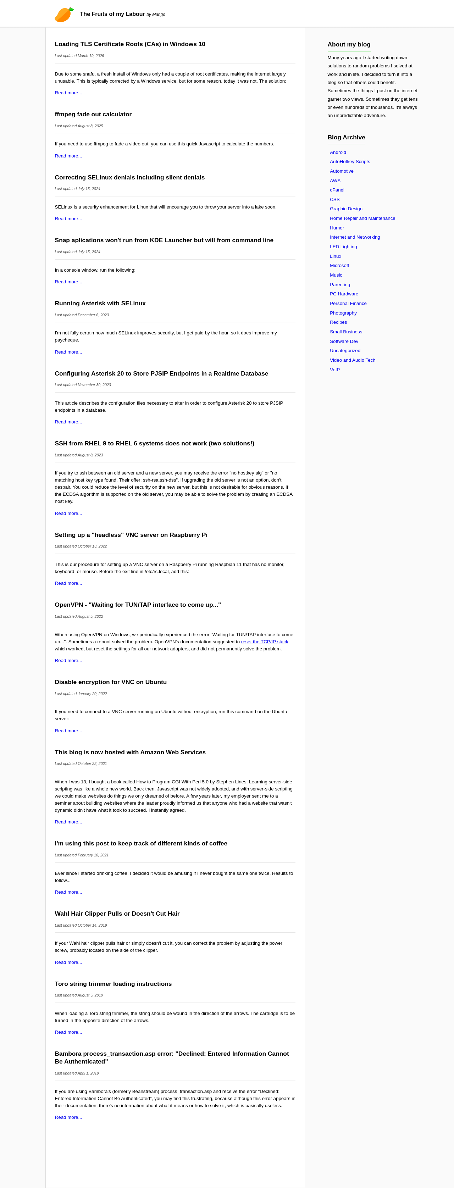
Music (336, 275)
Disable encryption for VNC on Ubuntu (111, 681)
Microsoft (339, 265)
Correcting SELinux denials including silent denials (130, 177)
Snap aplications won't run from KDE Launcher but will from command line (164, 240)
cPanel (337, 190)
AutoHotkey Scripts (350, 161)
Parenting (340, 284)
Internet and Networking (355, 237)
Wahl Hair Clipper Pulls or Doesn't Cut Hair (117, 913)
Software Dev (344, 341)
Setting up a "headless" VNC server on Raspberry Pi (131, 534)
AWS (335, 180)
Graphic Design (346, 208)
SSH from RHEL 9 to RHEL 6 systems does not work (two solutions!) (155, 443)
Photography (343, 313)
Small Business (346, 331)
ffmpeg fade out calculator (93, 114)
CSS (334, 199)
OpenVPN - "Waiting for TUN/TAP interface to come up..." (138, 604)
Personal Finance (348, 303)
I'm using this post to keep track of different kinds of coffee (141, 843)
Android (338, 152)
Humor (337, 228)
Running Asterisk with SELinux (100, 303)
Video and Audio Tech (352, 360)
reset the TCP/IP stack (264, 641)
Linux (335, 256)
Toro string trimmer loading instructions (113, 983)
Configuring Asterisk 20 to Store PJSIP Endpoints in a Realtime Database (161, 373)
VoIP (335, 369)
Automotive (342, 171)
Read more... (68, 92)
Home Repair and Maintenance (362, 218)
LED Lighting (343, 246)
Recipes (338, 322)
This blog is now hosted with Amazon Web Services (130, 752)
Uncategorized (345, 350)
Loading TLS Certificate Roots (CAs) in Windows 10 (130, 44)
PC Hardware (344, 293)
